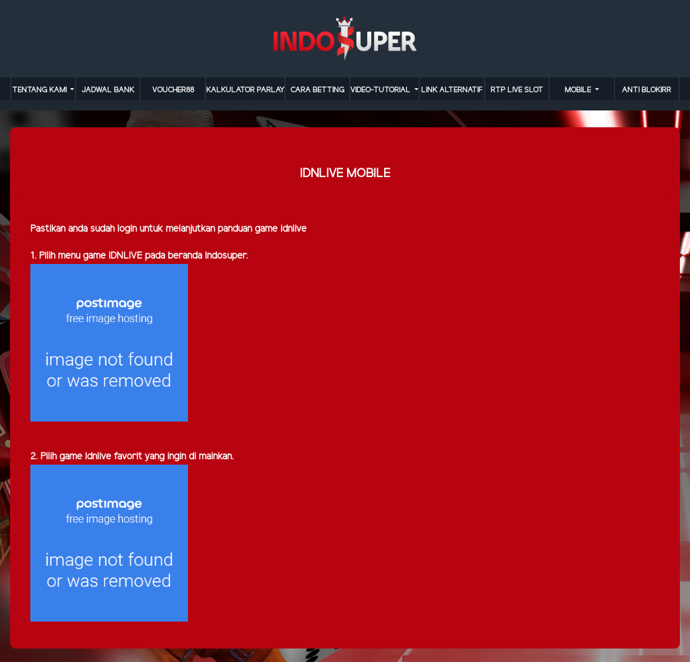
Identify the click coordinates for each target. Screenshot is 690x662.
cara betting (317, 90)
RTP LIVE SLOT (517, 90)
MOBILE (579, 90)
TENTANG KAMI (40, 90)
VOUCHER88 (173, 90)
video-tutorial (381, 90)
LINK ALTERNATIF (451, 90)
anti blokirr (646, 90)
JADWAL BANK (108, 90)
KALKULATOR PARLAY (245, 90)
